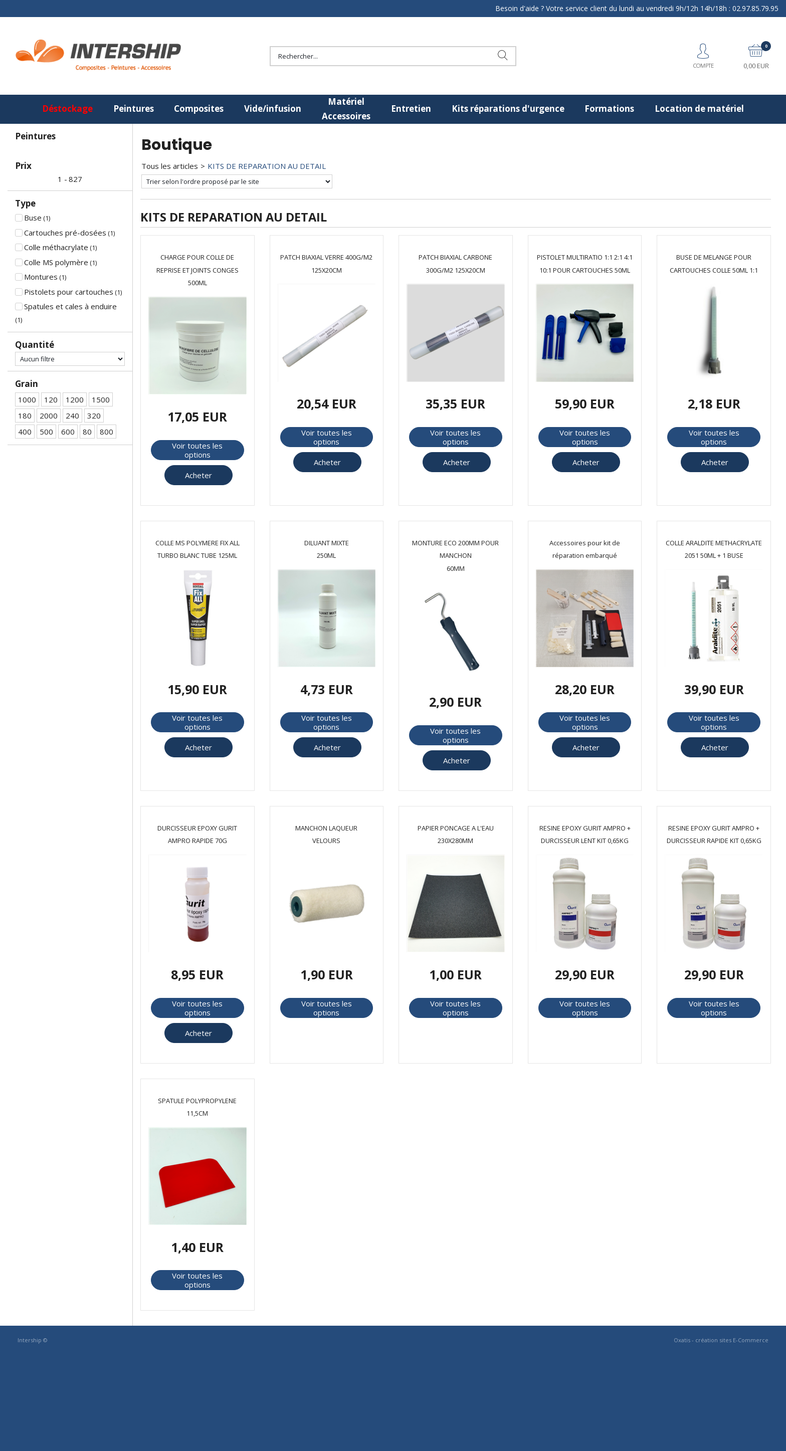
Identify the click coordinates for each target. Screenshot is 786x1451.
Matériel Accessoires (346, 109)
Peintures (133, 108)
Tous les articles (169, 166)
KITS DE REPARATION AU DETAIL (267, 166)
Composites (199, 108)
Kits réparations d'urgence (508, 108)
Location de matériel (699, 108)
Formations (609, 108)
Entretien (411, 108)
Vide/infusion (272, 108)
